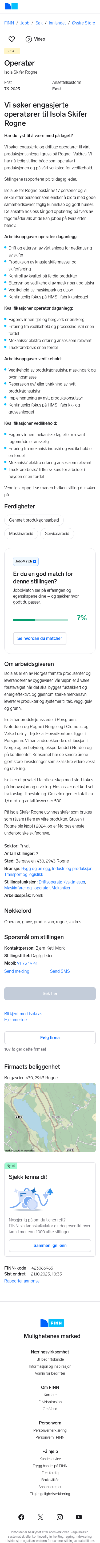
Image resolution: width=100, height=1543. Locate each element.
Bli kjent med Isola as (23, 1013)
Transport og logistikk (23, 874)
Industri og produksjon (72, 868)
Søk (39, 23)
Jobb (24, 23)
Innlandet (57, 23)
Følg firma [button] (50, 1037)
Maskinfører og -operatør (27, 887)
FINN (9, 23)
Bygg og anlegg (35, 868)
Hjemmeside (15, 1019)
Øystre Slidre (83, 23)
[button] (11, 39)
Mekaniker (60, 887)
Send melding (16, 971)
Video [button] (35, 39)
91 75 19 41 (27, 963)
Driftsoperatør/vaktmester (62, 882)
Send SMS (60, 971)
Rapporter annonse (21, 1281)
